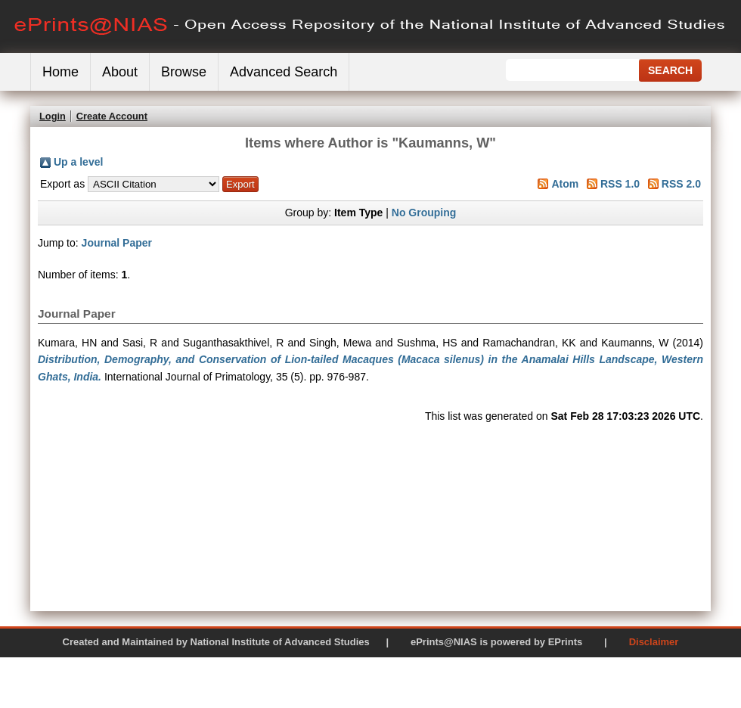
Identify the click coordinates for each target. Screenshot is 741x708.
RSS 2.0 (681, 184)
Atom (564, 184)
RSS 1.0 (620, 184)
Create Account (111, 116)
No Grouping (424, 212)
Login (52, 116)
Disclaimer (654, 641)
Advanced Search (283, 71)
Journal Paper (117, 243)
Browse (183, 71)
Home (60, 71)
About (120, 71)
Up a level (78, 162)
